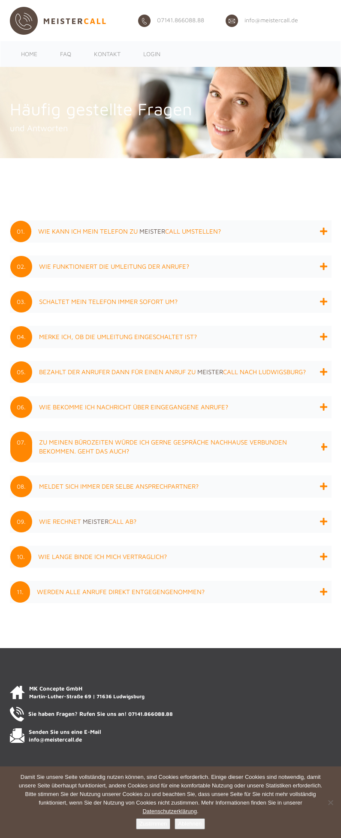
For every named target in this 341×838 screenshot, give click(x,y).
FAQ (65, 53)
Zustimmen (153, 823)
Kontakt (107, 53)
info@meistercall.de (262, 20)
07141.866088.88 (171, 20)
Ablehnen (190, 823)
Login (151, 53)
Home (29, 53)
